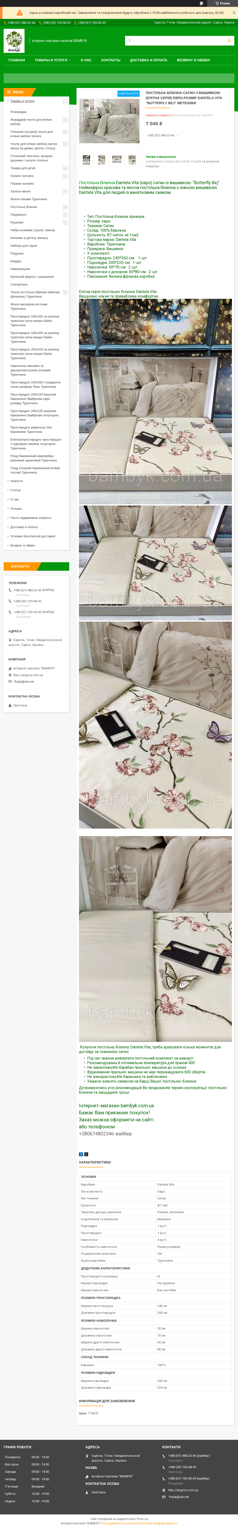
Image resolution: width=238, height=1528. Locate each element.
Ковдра (15, 261)
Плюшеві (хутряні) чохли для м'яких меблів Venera (31, 134)
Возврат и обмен (193, 60)
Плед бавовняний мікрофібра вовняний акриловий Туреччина (33, 458)
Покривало (18, 214)
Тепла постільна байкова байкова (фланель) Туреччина (35, 294)
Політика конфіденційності (158, 1523)
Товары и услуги (51, 60)
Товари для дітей (22, 168)
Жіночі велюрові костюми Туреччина (28, 306)
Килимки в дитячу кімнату (29, 238)
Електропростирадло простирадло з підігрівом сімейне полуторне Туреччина (35, 444)
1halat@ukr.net (23, 681)
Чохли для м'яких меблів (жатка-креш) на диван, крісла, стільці (34, 146)
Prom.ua (142, 1519)
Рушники (16, 222)
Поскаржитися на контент (120, 1523)
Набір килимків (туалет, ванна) (32, 230)
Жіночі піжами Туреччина (28, 199)
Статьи (15, 490)
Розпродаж (18, 112)
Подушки (17, 253)
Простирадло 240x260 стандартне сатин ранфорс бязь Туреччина (35, 384)
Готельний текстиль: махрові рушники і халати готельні (31, 158)
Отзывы (16, 508)
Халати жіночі (20, 191)
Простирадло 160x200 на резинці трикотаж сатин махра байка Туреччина (34, 321)
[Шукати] (229, 41)
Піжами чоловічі (22, 183)
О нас (86, 60)
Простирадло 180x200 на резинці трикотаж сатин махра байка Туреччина (34, 337)
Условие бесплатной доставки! (33, 536)
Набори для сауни (23, 245)
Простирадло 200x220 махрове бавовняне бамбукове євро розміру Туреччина (33, 399)
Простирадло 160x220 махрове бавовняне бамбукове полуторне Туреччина (34, 415)
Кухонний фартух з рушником (32, 276)
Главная (16, 60)
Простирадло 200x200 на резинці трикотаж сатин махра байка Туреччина (34, 354)
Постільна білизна (97, 182)
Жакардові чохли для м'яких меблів (31, 122)
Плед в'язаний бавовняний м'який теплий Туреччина (35, 470)
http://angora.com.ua (28, 675)
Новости (16, 481)
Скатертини (18, 284)
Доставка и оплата (148, 60)
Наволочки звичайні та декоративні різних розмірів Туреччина (30, 370)
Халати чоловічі (22, 176)
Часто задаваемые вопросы (30, 518)
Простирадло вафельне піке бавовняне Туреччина (31, 430)
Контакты (110, 60)
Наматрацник (20, 269)
